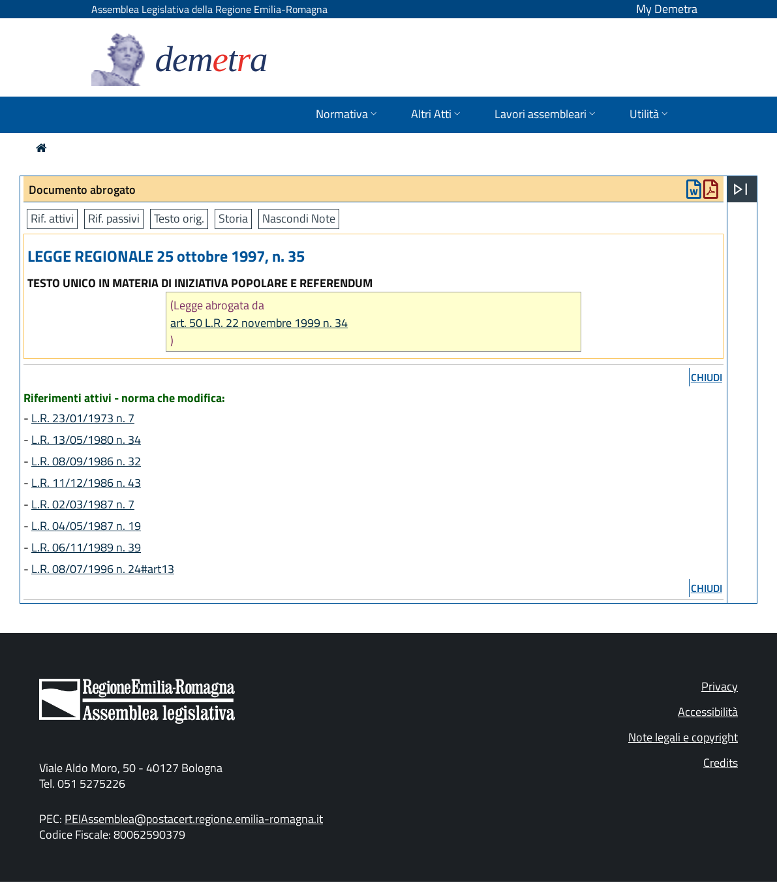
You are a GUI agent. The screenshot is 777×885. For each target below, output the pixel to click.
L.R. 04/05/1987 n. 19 (86, 526)
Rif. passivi (114, 218)
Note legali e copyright (683, 737)
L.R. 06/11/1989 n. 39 (86, 547)
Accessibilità (708, 712)
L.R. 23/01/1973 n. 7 (82, 418)
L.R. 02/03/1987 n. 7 (82, 504)
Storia (233, 218)
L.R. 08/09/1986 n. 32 (86, 461)
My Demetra (666, 9)
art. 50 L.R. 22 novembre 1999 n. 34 (259, 323)
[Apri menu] (740, 189)
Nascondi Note (298, 218)
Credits (720, 762)
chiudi (706, 377)
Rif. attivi (52, 218)
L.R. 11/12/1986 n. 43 (86, 482)
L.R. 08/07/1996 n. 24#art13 (102, 569)
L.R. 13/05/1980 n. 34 (86, 439)
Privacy (719, 686)
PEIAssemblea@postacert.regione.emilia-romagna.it (194, 819)
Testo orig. (179, 218)
